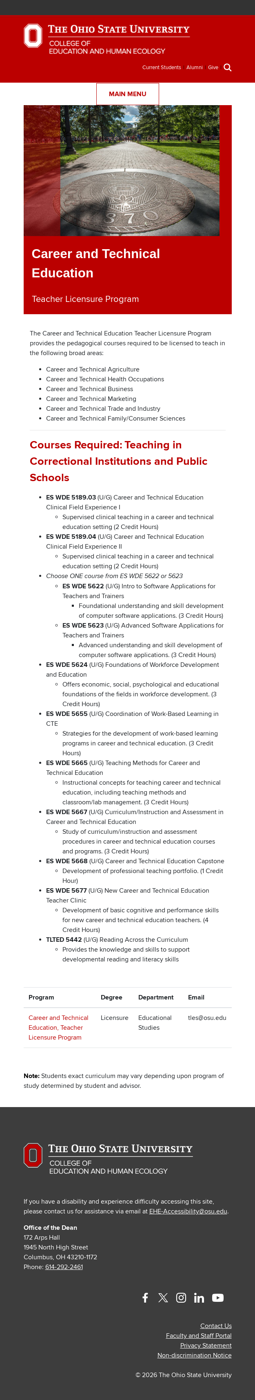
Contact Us (216, 1326)
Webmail (195, 8)
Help (146, 8)
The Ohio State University (26, 8)
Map (170, 8)
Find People (183, 8)
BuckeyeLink (159, 8)
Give (213, 67)
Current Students (161, 67)
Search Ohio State (207, 8)
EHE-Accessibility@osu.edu (188, 1211)
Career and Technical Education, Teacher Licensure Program (59, 1028)
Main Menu (127, 94)
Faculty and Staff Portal (199, 1336)
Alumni (194, 67)
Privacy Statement (206, 1345)
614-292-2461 (64, 1267)
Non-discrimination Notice (194, 1355)
